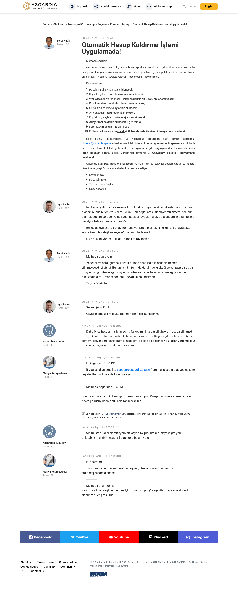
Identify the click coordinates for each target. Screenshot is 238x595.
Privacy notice (68, 562)
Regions (102, 24)
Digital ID (49, 566)
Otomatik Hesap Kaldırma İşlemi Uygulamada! (160, 24)
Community (67, 566)
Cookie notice (29, 566)
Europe (114, 24)
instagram (200, 537)
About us (26, 562)
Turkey (126, 24)
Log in (209, 7)
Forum (46, 24)
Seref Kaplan (64, 40)
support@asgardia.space (133, 369)
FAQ (22, 571)
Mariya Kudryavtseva (55, 373)
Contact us (38, 571)
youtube (121, 537)
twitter (82, 537)
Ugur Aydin (63, 204)
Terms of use (45, 562)
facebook (42, 537)
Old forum (59, 24)
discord (161, 537)
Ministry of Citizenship (81, 24)
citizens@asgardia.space (96, 143)
